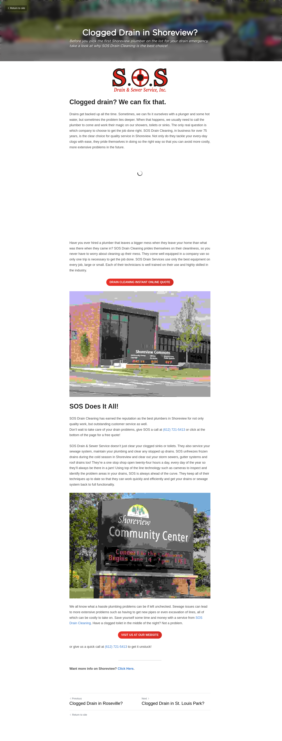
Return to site (16, 8)
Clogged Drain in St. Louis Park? (174, 707)
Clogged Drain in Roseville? (96, 707)
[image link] (141, 80)
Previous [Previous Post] (75, 703)
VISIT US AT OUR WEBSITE (141, 639)
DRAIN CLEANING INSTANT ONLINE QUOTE (141, 283)
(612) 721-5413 (174, 432)
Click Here (125, 673)
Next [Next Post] (147, 703)
